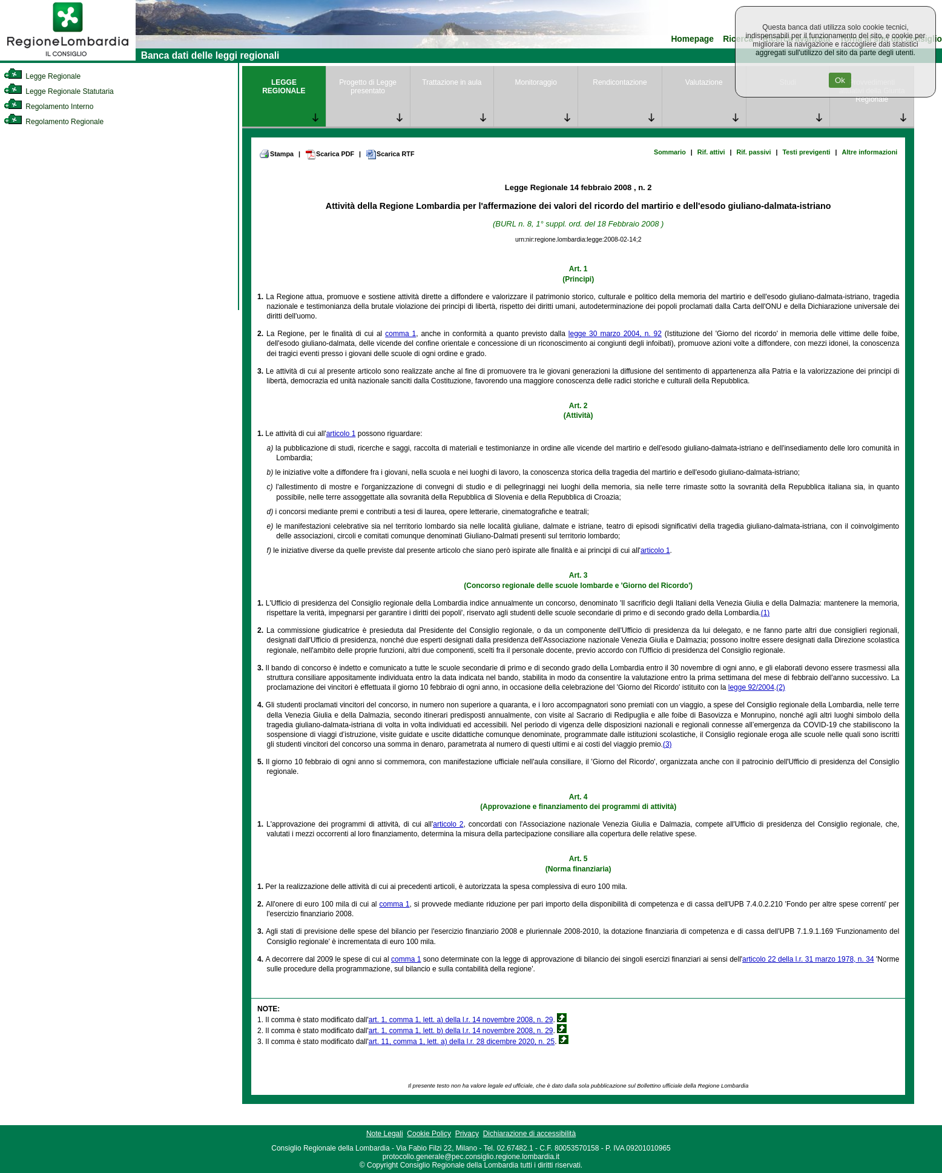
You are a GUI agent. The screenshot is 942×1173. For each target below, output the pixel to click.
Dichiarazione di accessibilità (529, 1133)
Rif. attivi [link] (711, 152)
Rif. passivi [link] (753, 152)
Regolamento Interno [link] (48, 106)
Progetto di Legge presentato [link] (368, 86)
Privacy (467, 1133)
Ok (840, 80)
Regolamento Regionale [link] (54, 121)
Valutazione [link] (704, 82)
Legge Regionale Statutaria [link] (59, 91)
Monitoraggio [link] (535, 82)
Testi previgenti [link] (807, 152)
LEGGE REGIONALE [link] (283, 86)
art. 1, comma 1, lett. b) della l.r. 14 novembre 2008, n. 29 (461, 1030)
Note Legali (384, 1133)
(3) (667, 744)
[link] (68, 58)
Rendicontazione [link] (620, 82)
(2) (780, 687)
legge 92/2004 (751, 687)
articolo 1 (341, 433)
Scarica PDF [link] (329, 154)
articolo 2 (448, 824)
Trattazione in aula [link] (451, 82)
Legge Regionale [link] (42, 76)
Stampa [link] (276, 153)
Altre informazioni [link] (870, 152)
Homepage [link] (692, 39)
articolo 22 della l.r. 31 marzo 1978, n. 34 (808, 959)
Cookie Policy (429, 1133)
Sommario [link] (670, 152)
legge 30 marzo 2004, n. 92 (615, 333)
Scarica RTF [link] (390, 154)
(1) (765, 613)
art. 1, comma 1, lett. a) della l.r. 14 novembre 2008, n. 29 (461, 1020)
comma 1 (400, 333)
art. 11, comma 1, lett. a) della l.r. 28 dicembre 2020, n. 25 (462, 1041)
